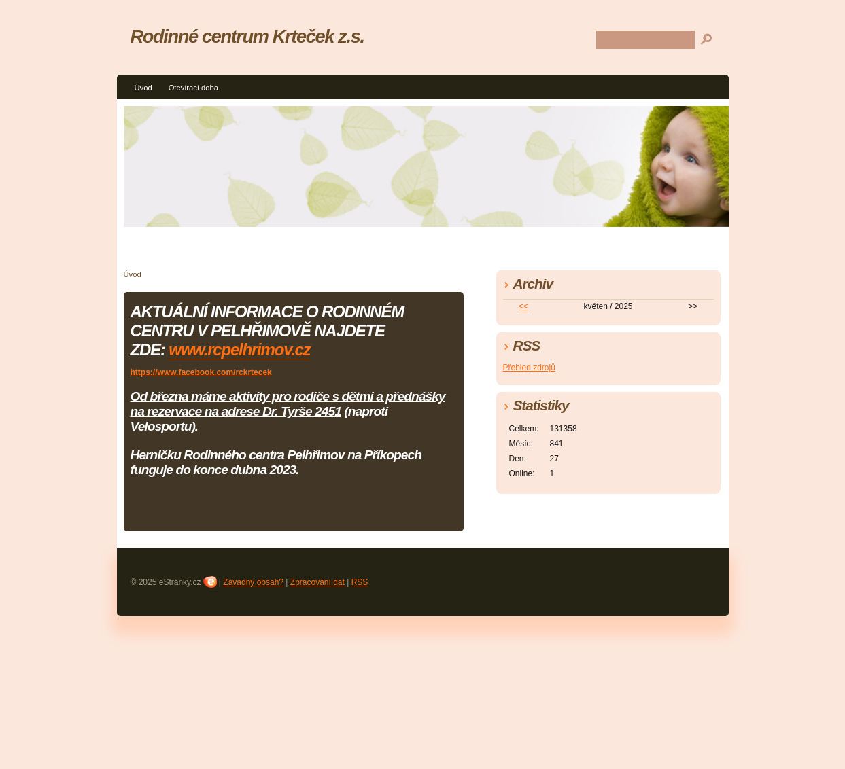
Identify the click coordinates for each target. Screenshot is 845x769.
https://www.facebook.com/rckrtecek (201, 372)
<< (523, 306)
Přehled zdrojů (529, 367)
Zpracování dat (317, 582)
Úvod (143, 88)
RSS (359, 582)
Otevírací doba (193, 88)
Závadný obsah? (253, 582)
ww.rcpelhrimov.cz (246, 349)
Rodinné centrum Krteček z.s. (247, 36)
